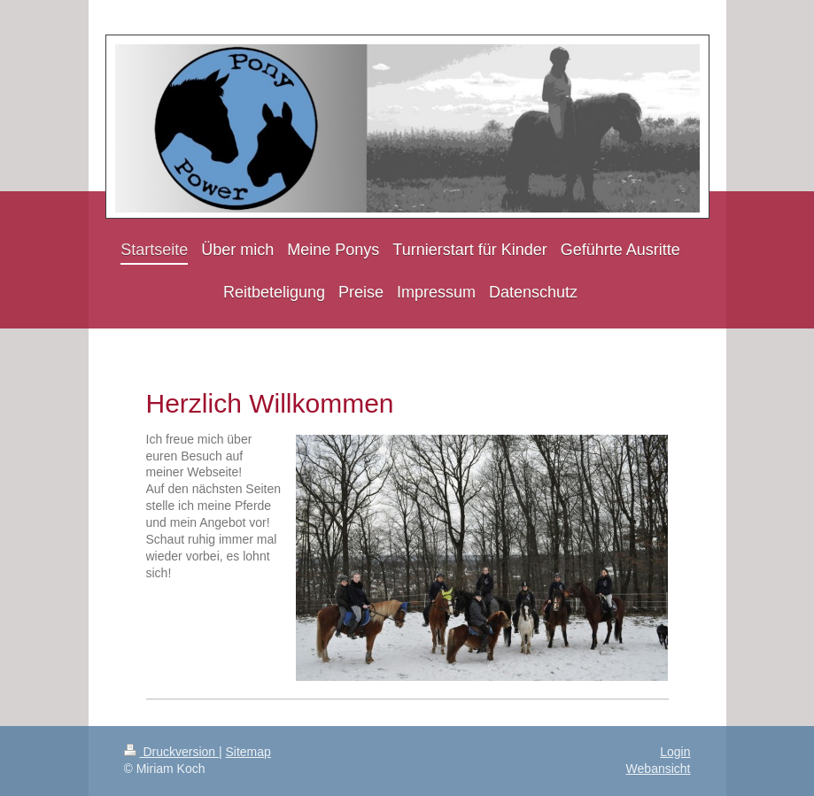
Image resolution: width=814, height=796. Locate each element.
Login (675, 752)
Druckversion (171, 752)
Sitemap (248, 752)
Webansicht (658, 768)
